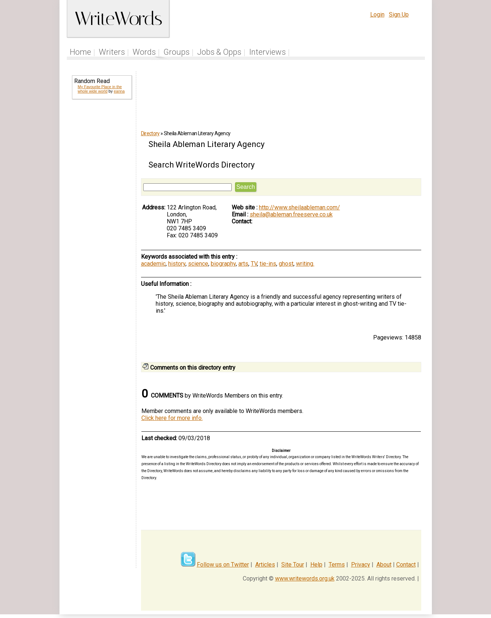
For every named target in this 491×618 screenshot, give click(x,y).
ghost (286, 263)
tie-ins (268, 263)
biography (223, 263)
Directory (150, 133)
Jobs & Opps (219, 52)
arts (243, 263)
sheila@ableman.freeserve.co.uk (291, 214)
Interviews (267, 52)
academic (153, 263)
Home (80, 52)
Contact (406, 564)
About (383, 564)
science (198, 263)
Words (144, 52)
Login (377, 14)
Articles (265, 564)
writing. (305, 263)
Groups (176, 52)
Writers (112, 52)
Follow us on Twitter (223, 564)
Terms (337, 564)
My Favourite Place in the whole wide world (100, 89)
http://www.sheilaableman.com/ (299, 207)
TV (254, 263)
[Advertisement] (101, 223)
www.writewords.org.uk (305, 578)
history (176, 263)
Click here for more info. (172, 417)
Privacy (360, 564)
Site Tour (292, 564)
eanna (119, 91)
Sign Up (399, 14)
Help (316, 564)
